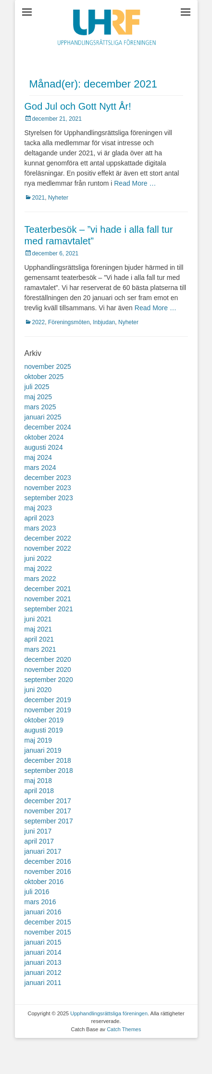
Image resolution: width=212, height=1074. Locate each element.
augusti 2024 (44, 447)
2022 (38, 322)
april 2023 (39, 518)
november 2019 (48, 710)
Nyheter (58, 197)
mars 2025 (40, 407)
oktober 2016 (44, 881)
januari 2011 (43, 982)
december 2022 (48, 538)
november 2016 (48, 871)
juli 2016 (37, 892)
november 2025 (48, 366)
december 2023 (48, 477)
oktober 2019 (44, 720)
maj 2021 (38, 629)
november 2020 (48, 669)
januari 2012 (43, 972)
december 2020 (48, 659)
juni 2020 (38, 690)
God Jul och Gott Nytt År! (78, 106)
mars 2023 (40, 528)
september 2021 (49, 609)
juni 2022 (38, 558)
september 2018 (49, 770)
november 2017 (48, 811)
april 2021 (39, 639)
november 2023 (48, 488)
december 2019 (48, 700)
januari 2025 (43, 417)
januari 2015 (43, 942)
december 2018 (48, 760)
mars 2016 (40, 902)
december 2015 (48, 922)
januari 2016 (43, 912)
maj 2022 (38, 568)
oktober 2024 (44, 437)
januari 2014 (43, 952)
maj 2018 (38, 780)
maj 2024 (38, 457)
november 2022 (48, 548)
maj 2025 (38, 397)
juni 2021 (38, 619)
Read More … (135, 183)
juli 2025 (37, 387)
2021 (38, 197)
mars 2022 (40, 578)
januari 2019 (43, 750)
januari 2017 (43, 851)
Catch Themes (124, 1029)
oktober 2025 (44, 376)
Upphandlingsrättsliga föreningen (109, 1013)
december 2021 (48, 589)
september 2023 (49, 498)
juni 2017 (38, 831)
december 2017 (48, 801)
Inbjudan (104, 322)
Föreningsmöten (69, 322)
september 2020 (49, 679)
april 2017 (39, 841)
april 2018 (39, 791)
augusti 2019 (44, 730)
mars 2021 (40, 649)
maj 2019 (38, 740)
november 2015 (48, 932)
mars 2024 (40, 467)
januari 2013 (43, 962)
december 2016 (48, 861)
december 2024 (48, 427)
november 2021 (48, 599)
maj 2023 (38, 508)
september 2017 (49, 821)
